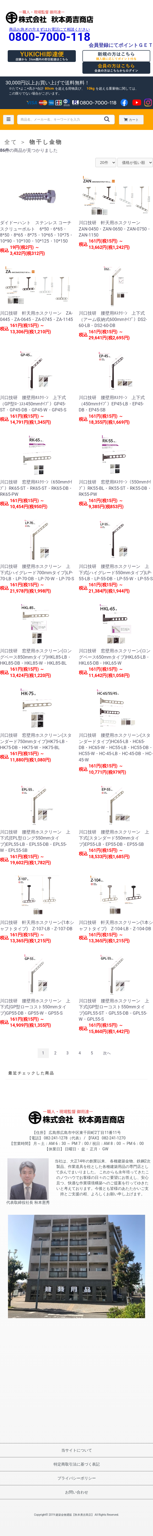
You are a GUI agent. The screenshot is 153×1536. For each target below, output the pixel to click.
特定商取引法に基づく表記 (77, 1464)
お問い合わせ (76, 1492)
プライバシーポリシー (76, 1478)
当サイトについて (76, 1450)
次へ (107, 1053)
